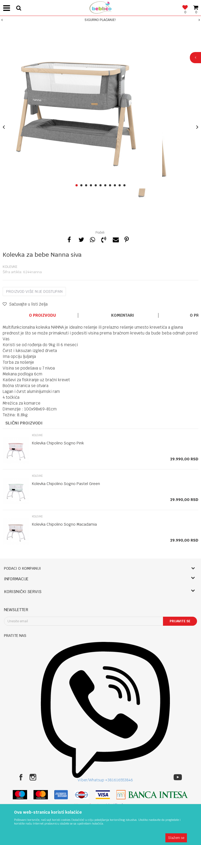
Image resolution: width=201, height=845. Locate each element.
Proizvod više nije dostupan (34, 291)
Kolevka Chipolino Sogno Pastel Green (66, 483)
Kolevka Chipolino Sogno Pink (58, 443)
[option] (100, 20)
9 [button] (115, 185)
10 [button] (120, 185)
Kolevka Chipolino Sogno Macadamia (64, 524)
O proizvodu (42, 315)
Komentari (122, 315)
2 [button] (82, 185)
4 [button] (92, 185)
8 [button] (111, 185)
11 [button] (125, 185)
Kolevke (10, 266)
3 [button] (87, 185)
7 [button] (106, 185)
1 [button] (77, 185)
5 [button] (96, 185)
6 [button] (101, 185)
